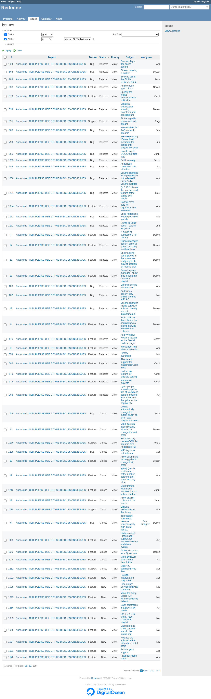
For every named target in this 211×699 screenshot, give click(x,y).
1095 (11, 618)
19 (11, 500)
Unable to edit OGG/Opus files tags (129, 154)
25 (26, 666)
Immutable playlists (126, 381)
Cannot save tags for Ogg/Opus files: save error (129, 206)
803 (11, 540)
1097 (11, 641)
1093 (11, 597)
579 (11, 374)
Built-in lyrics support (127, 651)
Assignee (146, 57)
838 (11, 87)
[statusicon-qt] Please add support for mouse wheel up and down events (129, 540)
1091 (11, 651)
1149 (11, 413)
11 (11, 475)
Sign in (197, 1)
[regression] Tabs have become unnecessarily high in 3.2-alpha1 (128, 522)
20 (11, 259)
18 (11, 275)
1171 (11, 216)
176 (11, 339)
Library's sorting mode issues (129, 286)
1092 (11, 577)
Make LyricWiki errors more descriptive (128, 559)
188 (11, 79)
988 (11, 166)
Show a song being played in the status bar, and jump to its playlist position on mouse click (129, 260)
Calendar (46, 19)
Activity (21, 19)
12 (11, 308)
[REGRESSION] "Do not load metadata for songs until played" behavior (129, 142)
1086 (11, 64)
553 (11, 354)
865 (11, 154)
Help (19, 1)
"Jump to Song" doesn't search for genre (129, 226)
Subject (130, 57)
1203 (11, 160)
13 (11, 348)
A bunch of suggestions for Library (129, 235)
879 (11, 96)
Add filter (117, 34)
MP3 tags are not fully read (128, 452)
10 (11, 460)
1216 (11, 607)
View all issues (172, 31)
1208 (11, 178)
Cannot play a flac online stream (128, 64)
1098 (11, 586)
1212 (11, 568)
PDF (158, 670)
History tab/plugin (126, 354)
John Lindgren (145, 523)
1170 (11, 657)
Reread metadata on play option (127, 578)
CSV (152, 670)
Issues (33, 19)
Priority (115, 57)
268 (11, 394)
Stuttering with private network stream (129, 121)
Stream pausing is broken (129, 72)
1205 (11, 451)
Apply (8, 50)
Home (4, 1)
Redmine (95, 678)
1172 (11, 225)
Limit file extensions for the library (128, 509)
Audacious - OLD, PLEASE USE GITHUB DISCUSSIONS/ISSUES (51, 64)
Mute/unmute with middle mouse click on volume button (128, 490)
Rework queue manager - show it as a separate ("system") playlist (129, 276)
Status (10, 34)
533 (11, 109)
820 (11, 552)
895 (11, 121)
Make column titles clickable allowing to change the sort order (129, 429)
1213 (11, 490)
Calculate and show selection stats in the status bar (128, 630)
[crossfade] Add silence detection (129, 348)
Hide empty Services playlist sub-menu (129, 587)
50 (30, 666)
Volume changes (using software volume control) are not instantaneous (129, 308)
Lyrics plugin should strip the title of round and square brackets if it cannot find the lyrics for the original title (129, 394)
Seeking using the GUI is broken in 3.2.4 (128, 79)
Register (205, 1)
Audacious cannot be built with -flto (128, 166)
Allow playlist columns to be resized (128, 500)
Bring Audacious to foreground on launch (129, 216)
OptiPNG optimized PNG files (129, 569)
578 (11, 381)
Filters (9, 30)
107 (11, 295)
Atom (145, 670)
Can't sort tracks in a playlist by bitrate (129, 608)
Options (10, 44)
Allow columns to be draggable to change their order (129, 460)
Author (10, 39)
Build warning (128, 160)
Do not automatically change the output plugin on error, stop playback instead (129, 413)
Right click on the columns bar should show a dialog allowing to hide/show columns (129, 324)
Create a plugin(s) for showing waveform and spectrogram (128, 109)
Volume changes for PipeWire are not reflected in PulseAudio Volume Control (129, 178)
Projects (12, 1)
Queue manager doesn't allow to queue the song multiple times (129, 245)
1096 (11, 630)
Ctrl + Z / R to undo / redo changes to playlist (128, 618)
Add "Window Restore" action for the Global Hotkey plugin (129, 339)
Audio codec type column (127, 87)
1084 (11, 206)
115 (11, 559)
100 (11, 286)
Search (138, 7)
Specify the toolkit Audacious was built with (129, 96)
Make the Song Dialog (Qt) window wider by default (129, 597)
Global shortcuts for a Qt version (129, 552)
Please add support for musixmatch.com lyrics (129, 363)
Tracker (93, 57)
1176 (11, 442)
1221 (11, 193)
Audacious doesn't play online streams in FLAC (128, 295)
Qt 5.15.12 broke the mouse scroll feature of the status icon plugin (129, 193)
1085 (11, 509)
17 (11, 245)
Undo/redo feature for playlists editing (129, 374)
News (59, 19)
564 (11, 71)
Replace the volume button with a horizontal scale (129, 641)
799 (11, 142)
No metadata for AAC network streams (129, 130)
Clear (19, 50)
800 (11, 130)
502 (11, 363)
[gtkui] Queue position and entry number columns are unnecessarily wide (128, 475)
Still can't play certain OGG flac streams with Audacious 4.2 (129, 442)
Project (52, 57)
